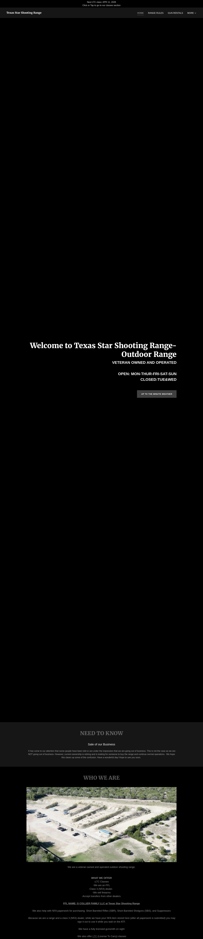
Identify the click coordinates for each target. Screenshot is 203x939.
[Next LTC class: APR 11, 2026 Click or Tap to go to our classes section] (101, 4)
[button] (192, 13)
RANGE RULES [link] (156, 13)
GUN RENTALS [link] (175, 13)
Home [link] (140, 13)
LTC (94, 936)
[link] (24, 13)
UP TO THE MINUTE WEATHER (156, 394)
